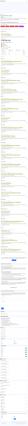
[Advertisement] (14, 8)
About (11, 422)
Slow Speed (7, 26)
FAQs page (8, 325)
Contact (14, 422)
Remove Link (19, 422)
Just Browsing (3, 44)
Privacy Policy (24, 423)
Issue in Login (2, 26)
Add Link (16, 422)
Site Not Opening (12, 26)
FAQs (16, 423)
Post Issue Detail (21, 26)
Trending (25, 422)
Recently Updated (3, 380)
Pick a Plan (3, 43)
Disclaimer (21, 423)
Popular (23, 422)
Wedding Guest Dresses (5, 45)
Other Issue (16, 26)
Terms (18, 423)
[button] (1, 313)
